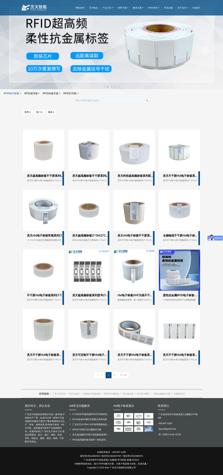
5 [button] (118, 86)
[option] (111, 44)
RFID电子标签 (82, 93)
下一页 (123, 375)
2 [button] (107, 86)
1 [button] (104, 86)
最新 (51, 112)
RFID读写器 (101, 93)
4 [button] (115, 86)
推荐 (27, 112)
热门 (39, 112)
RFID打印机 (140, 93)
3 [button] (111, 86)
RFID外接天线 (121, 93)
